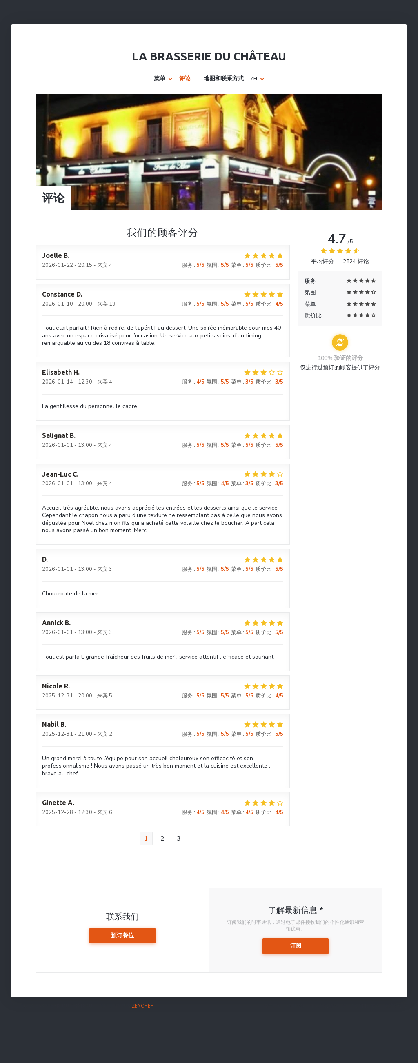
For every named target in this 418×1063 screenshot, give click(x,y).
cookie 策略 (365, 1006)
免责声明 (273, 1006)
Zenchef (142, 1006)
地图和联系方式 (224, 78)
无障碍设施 (396, 1006)
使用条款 (296, 1006)
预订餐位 (122, 935)
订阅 (295, 946)
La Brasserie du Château (209, 56)
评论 (185, 78)
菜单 (163, 78)
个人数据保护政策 (328, 1006)
